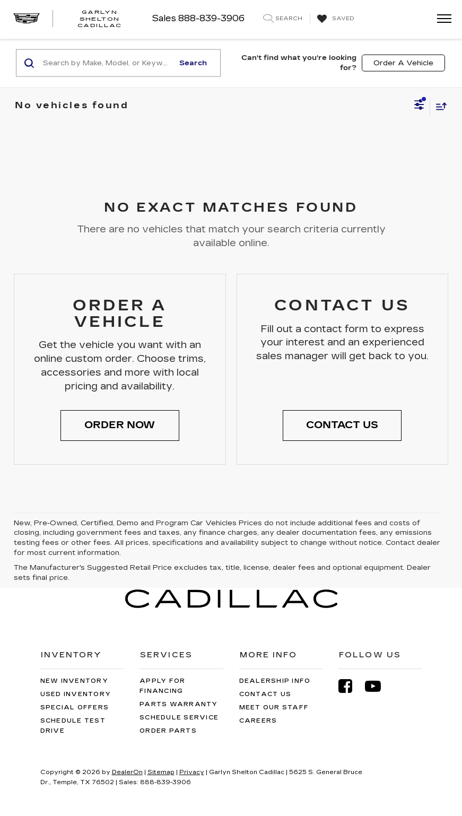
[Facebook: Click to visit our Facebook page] (350, 686)
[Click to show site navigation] (441, 19)
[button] (119, 425)
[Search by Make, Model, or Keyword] (107, 63)
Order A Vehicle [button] (403, 62)
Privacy (191, 772)
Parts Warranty (179, 704)
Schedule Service (179, 717)
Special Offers (74, 707)
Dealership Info (275, 681)
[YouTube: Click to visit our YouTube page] (378, 686)
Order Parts (168, 730)
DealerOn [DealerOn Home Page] (127, 772)
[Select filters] (419, 106)
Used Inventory (75, 694)
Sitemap (161, 772)
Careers (258, 720)
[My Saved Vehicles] (334, 19)
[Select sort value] (438, 106)
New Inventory (74, 681)
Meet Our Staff (274, 707)
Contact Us (265, 694)
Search (193, 62)
